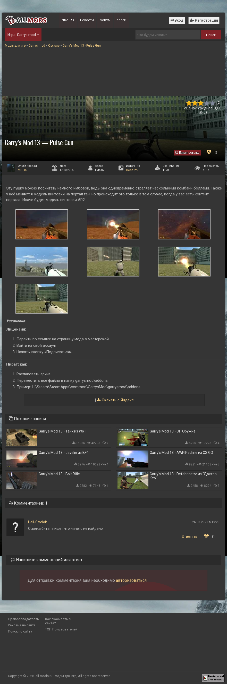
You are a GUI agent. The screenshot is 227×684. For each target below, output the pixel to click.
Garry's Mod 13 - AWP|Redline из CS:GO (181, 453)
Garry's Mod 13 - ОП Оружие (173, 431)
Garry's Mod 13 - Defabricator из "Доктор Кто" (183, 476)
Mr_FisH (23, 170)
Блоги (121, 20)
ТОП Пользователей (61, 629)
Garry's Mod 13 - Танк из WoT (62, 431)
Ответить (189, 537)
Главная (68, 20)
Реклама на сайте (21, 625)
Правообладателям (23, 619)
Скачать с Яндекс (118, 400)
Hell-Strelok (37, 522)
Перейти (132, 170)
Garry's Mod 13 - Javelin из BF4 (64, 453)
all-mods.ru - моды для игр (56, 676)
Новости (87, 20)
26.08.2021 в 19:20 (206, 522)
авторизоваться (131, 580)
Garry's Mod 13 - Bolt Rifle (59, 474)
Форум (105, 20)
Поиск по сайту (20, 631)
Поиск (211, 35)
